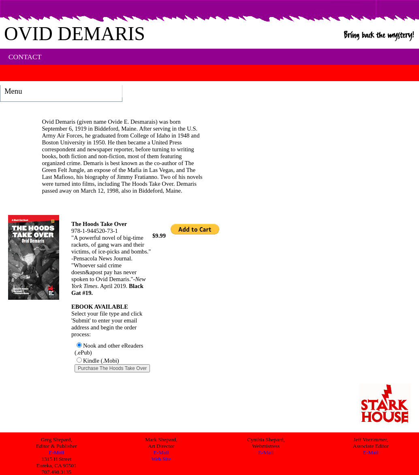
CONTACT (25, 57)
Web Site (161, 459)
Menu (13, 91)
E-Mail (56, 452)
